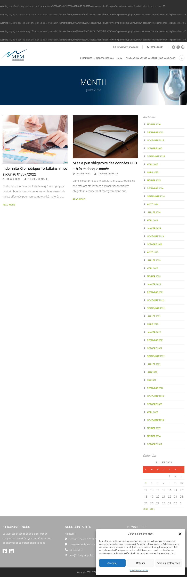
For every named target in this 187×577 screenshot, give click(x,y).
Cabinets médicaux (105, 58)
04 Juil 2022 (13, 179)
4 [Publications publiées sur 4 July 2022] (146, 483)
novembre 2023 (155, 236)
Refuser (140, 563)
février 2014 (153, 436)
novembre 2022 (155, 300)
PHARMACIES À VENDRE (136, 58)
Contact (170, 58)
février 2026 (153, 124)
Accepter (112, 563)
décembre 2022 (155, 292)
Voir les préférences (168, 563)
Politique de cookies (139, 570)
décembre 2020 (155, 388)
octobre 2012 (154, 444)
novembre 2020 (155, 396)
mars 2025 (152, 172)
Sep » (152, 509)
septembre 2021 (156, 356)
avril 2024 (152, 220)
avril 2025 (152, 164)
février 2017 (153, 428)
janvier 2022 (154, 332)
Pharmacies (86, 58)
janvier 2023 (154, 284)
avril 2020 (152, 412)
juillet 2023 (153, 260)
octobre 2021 (154, 348)
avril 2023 (152, 268)
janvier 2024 (154, 228)
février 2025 (153, 180)
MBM (120, 58)
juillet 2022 (153, 316)
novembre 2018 (155, 420)
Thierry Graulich (38, 179)
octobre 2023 (154, 244)
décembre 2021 (155, 340)
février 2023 (153, 276)
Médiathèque (156, 58)
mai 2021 (151, 380)
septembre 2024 (156, 196)
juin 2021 (152, 372)
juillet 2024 (153, 212)
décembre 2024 (155, 188)
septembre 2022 (156, 308)
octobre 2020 (154, 404)
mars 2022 (152, 324)
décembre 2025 (155, 132)
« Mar (145, 509)
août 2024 (152, 204)
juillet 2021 (153, 364)
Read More (9, 205)
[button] (180, 533)
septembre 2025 (156, 156)
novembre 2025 (155, 140)
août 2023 (152, 252)
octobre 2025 (154, 148)
